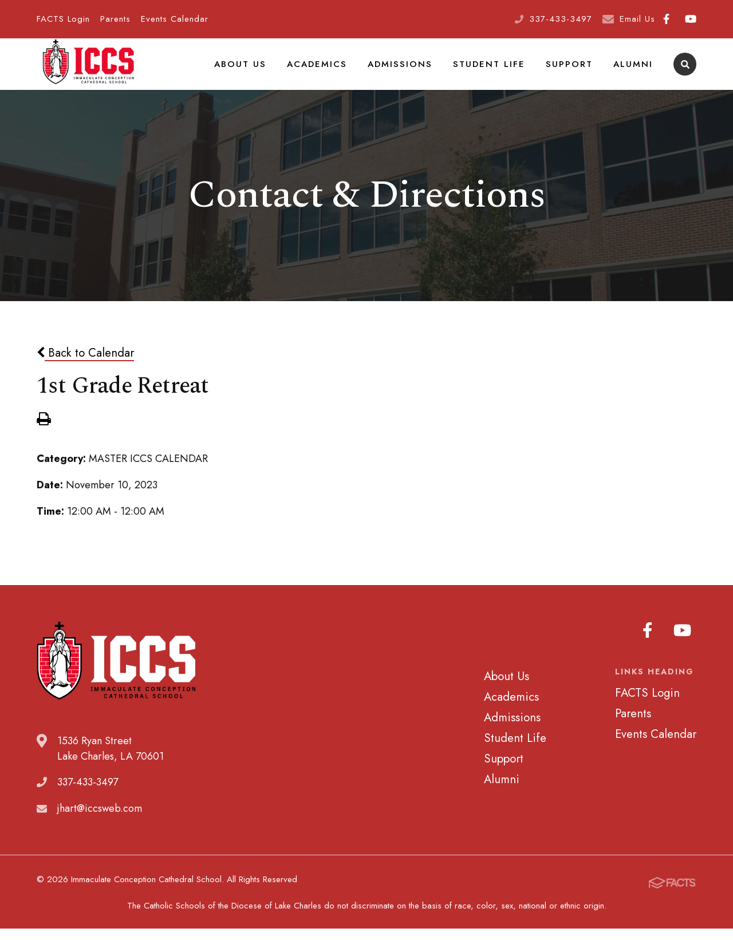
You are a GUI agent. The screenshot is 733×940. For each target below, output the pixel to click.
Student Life (497, 71)
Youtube (690, 19)
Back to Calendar (85, 367)
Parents (115, 19)
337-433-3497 (560, 19)
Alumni (634, 71)
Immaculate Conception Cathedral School (88, 71)
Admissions (412, 71)
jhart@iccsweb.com (99, 823)
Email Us (637, 19)
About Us (258, 71)
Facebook (666, 19)
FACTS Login (63, 19)
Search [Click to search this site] (685, 72)
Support (573, 71)
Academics (332, 71)
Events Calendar (174, 19)
